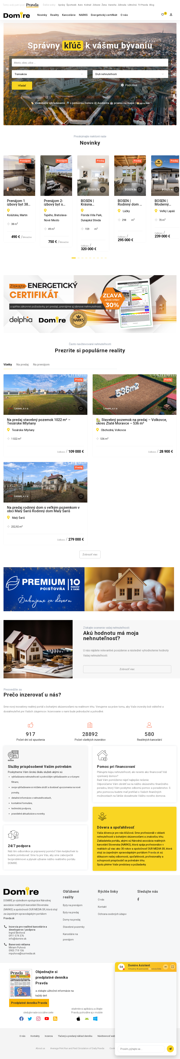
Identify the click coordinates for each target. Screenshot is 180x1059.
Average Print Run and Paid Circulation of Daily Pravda (77, 1030)
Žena (104, 5)
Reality (54, 15)
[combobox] (90, 63)
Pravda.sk (153, 834)
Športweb (71, 5)
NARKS (83, 15)
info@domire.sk (17, 920)
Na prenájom (41, 346)
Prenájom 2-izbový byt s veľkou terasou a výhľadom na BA (129, 202)
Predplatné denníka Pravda (29, 985)
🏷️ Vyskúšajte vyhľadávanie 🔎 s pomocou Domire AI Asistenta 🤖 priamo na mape (82, 103)
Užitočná (132, 5)
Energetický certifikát (104, 15)
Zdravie (96, 5)
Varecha (112, 5)
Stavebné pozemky (74, 909)
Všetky (8, 346)
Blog (151, 5)
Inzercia (49, 1018)
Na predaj (22, 346)
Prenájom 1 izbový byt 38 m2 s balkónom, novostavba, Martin (40, 202)
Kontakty (35, 1018)
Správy (61, 5)
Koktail (87, 5)
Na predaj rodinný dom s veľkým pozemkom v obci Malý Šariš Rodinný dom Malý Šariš (43, 491)
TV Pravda (143, 5)
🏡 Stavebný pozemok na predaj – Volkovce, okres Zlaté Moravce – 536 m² (131, 403)
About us (40, 1030)
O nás (124, 15)
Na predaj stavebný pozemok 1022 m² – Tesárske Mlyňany (38, 403)
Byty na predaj (71, 894)
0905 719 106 (16, 932)
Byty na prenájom (72, 887)
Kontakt (102, 889)
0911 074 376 (16, 917)
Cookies (114, 1030)
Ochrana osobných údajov (112, 896)
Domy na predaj (71, 901)
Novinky (42, 15)
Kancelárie (69, 15)
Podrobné (129, 85)
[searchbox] (90, 62)
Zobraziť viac (90, 536)
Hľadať (22, 85)
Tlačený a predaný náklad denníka (75, 1018)
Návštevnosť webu (107, 1018)
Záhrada (122, 5)
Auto (80, 5)
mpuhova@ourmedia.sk (22, 935)
